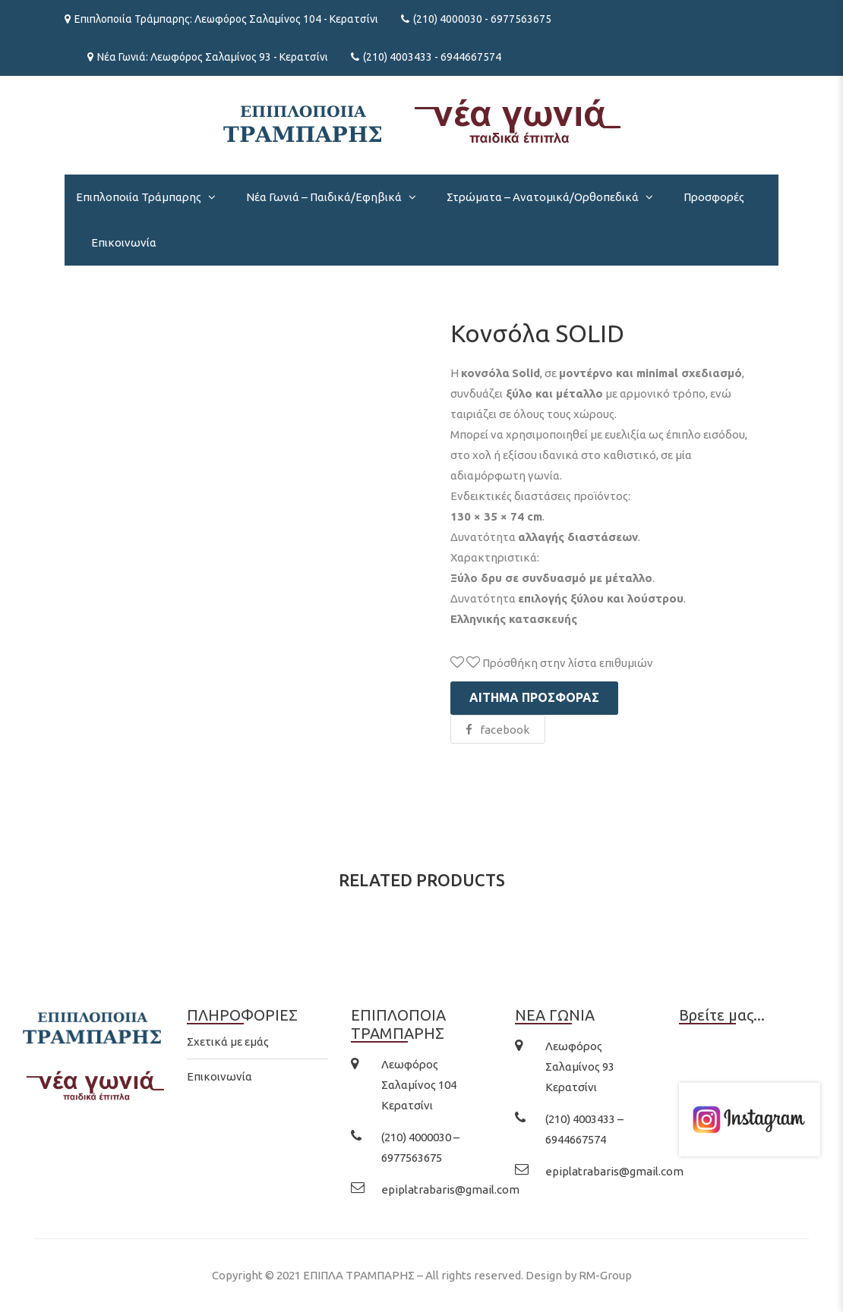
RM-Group (605, 1275)
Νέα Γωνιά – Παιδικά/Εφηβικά (324, 196)
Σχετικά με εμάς (228, 1041)
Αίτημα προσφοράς (534, 697)
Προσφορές (714, 196)
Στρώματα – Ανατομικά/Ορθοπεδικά (543, 196)
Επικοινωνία (123, 242)
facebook (497, 729)
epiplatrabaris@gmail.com (450, 1189)
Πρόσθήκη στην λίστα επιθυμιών (551, 662)
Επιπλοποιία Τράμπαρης (138, 196)
